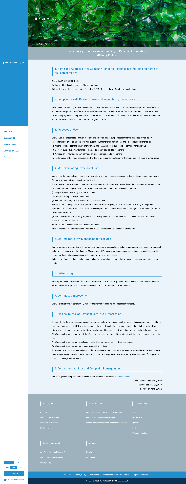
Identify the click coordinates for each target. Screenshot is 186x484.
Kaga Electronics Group (142, 475)
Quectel (135, 423)
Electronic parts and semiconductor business (104, 412)
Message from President (50, 418)
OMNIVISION (137, 418)
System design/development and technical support (106, 423)
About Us (44, 412)
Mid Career (90, 457)
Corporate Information (49, 423)
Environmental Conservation (51, 457)
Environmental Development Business (101, 418)
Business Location (47, 428)
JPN (7, 468)
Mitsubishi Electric (139, 433)
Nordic (134, 428)
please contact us (122, 377)
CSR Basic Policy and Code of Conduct (55, 452)
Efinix (134, 412)
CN (20, 468)
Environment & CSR (11, 151)
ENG (13, 468)
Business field (9, 138)
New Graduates (92, 452)
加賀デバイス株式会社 (14, 63)
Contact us (14, 473)
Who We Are (8, 132)
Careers (7, 157)
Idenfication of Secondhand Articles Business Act (109, 475)
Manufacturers (10, 144)
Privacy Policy (45, 463)
